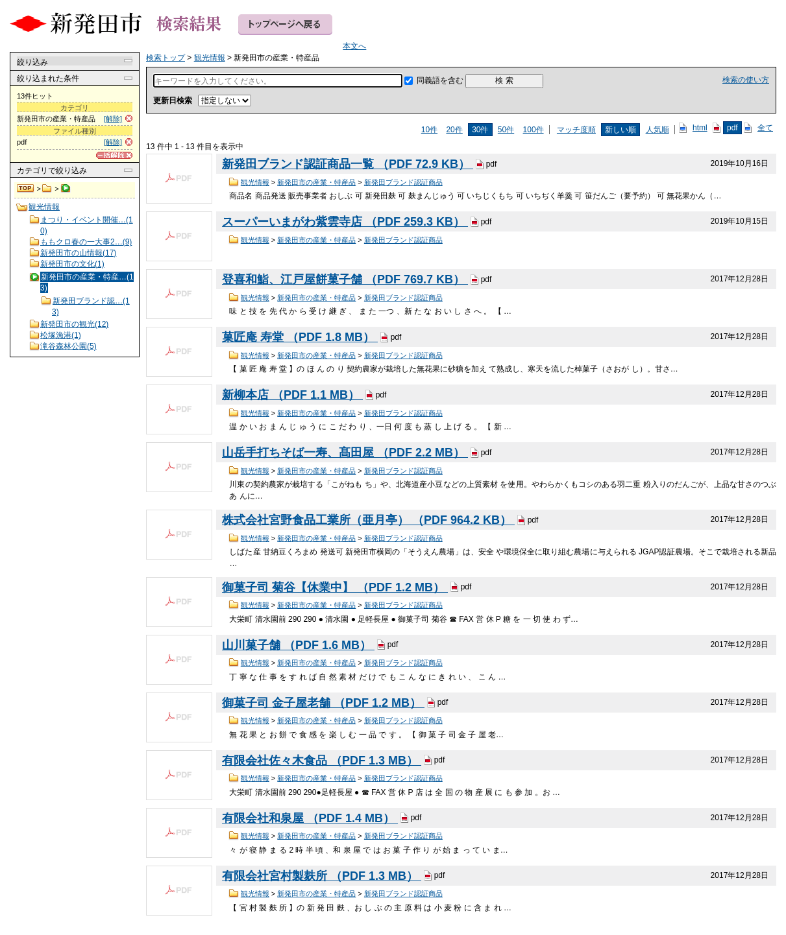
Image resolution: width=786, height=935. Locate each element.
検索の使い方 (745, 79)
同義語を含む (440, 80)
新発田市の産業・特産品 (316, 182)
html (700, 127)
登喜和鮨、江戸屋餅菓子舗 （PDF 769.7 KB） (345, 279)
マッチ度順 (576, 129)
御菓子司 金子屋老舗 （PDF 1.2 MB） (323, 702)
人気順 (657, 129)
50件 (506, 129)
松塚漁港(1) (60, 335)
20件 (454, 129)
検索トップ (26, 188)
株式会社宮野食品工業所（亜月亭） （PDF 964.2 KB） (368, 520)
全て (765, 127)
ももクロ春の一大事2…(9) (86, 241)
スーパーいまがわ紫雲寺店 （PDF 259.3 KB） (345, 221)
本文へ (354, 46)
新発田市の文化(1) (72, 263)
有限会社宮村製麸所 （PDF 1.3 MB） (321, 876)
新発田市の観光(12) (74, 324)
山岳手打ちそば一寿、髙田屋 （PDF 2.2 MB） (345, 452)
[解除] (113, 119)
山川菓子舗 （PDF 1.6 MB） (298, 645)
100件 (533, 129)
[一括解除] (114, 155)
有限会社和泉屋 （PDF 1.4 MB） (310, 818)
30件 (480, 129)
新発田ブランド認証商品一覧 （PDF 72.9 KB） (347, 164)
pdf (732, 127)
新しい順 (620, 129)
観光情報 (47, 188)
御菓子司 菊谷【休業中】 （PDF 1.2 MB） (335, 587)
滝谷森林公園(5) (68, 346)
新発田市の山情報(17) (78, 252)
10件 (429, 129)
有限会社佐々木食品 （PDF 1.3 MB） (321, 760)
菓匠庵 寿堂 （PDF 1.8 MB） (300, 337)
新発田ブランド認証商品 (403, 182)
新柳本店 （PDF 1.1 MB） (292, 394)
